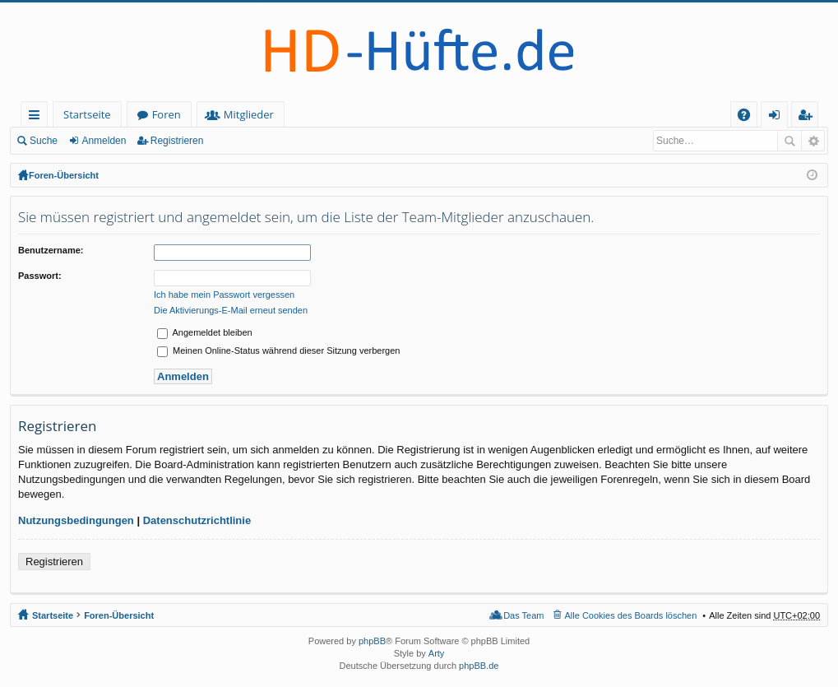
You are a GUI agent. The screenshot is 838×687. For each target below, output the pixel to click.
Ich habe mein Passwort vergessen (224, 294)
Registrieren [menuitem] (808, 117)
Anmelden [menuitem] (779, 117)
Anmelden (103, 140)
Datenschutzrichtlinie (197, 520)
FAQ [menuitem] (749, 117)
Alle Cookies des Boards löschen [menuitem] (631, 615)
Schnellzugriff (37, 117)
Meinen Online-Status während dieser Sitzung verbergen (278, 350)
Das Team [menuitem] (523, 615)
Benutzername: (50, 250)
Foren (166, 114)
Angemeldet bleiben (204, 332)
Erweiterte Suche (813, 141)
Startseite (87, 114)
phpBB (372, 641)
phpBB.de (478, 666)
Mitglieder (249, 114)
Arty (436, 653)
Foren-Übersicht (64, 175)
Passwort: (40, 276)
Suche (44, 140)
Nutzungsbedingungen (76, 520)
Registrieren (177, 140)
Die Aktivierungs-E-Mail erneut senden (231, 310)
